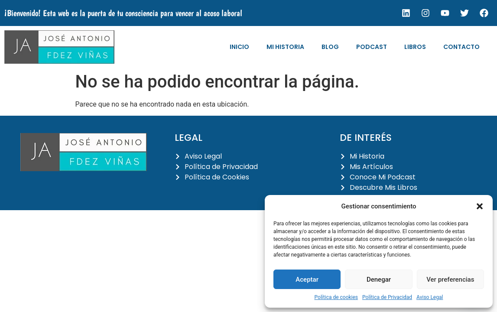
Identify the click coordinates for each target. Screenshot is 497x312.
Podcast (371, 46)
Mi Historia (285, 46)
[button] (479, 206)
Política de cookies (336, 297)
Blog (330, 46)
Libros (415, 46)
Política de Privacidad (387, 297)
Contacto (461, 46)
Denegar (379, 279)
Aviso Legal (429, 297)
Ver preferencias (450, 279)
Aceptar (307, 279)
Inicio (239, 46)
